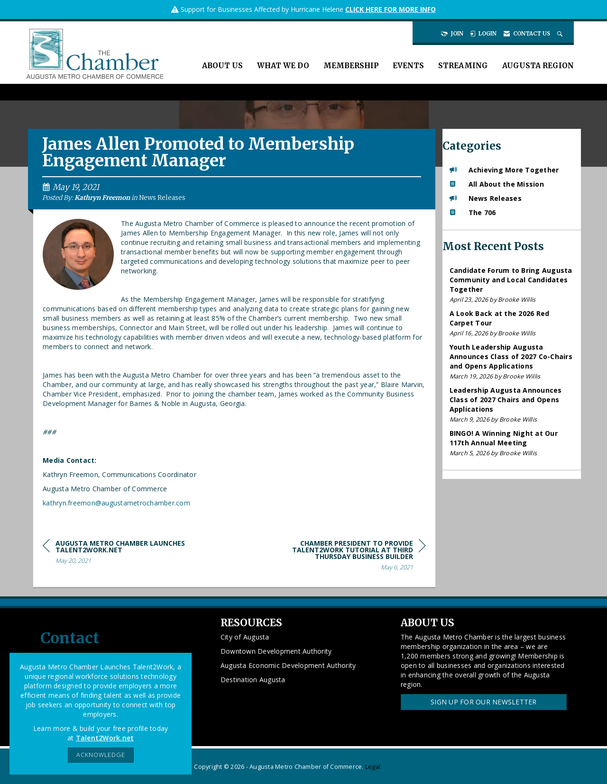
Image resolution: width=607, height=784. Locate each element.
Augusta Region (538, 65)
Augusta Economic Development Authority (288, 665)
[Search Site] (560, 33)
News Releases (162, 198)
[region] (355, 557)
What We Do (283, 65)
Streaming (463, 65)
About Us (222, 65)
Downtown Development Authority (276, 651)
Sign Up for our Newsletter (484, 701)
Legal (372, 767)
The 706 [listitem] (473, 212)
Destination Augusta (253, 679)
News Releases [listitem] (486, 198)
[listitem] (512, 285)
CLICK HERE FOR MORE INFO (390, 9)
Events (408, 65)
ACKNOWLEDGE (100, 755)
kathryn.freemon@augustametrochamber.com (116, 502)
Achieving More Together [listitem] (504, 169)
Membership (350, 65)
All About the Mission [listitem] (497, 184)
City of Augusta (245, 636)
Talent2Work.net (105, 737)
